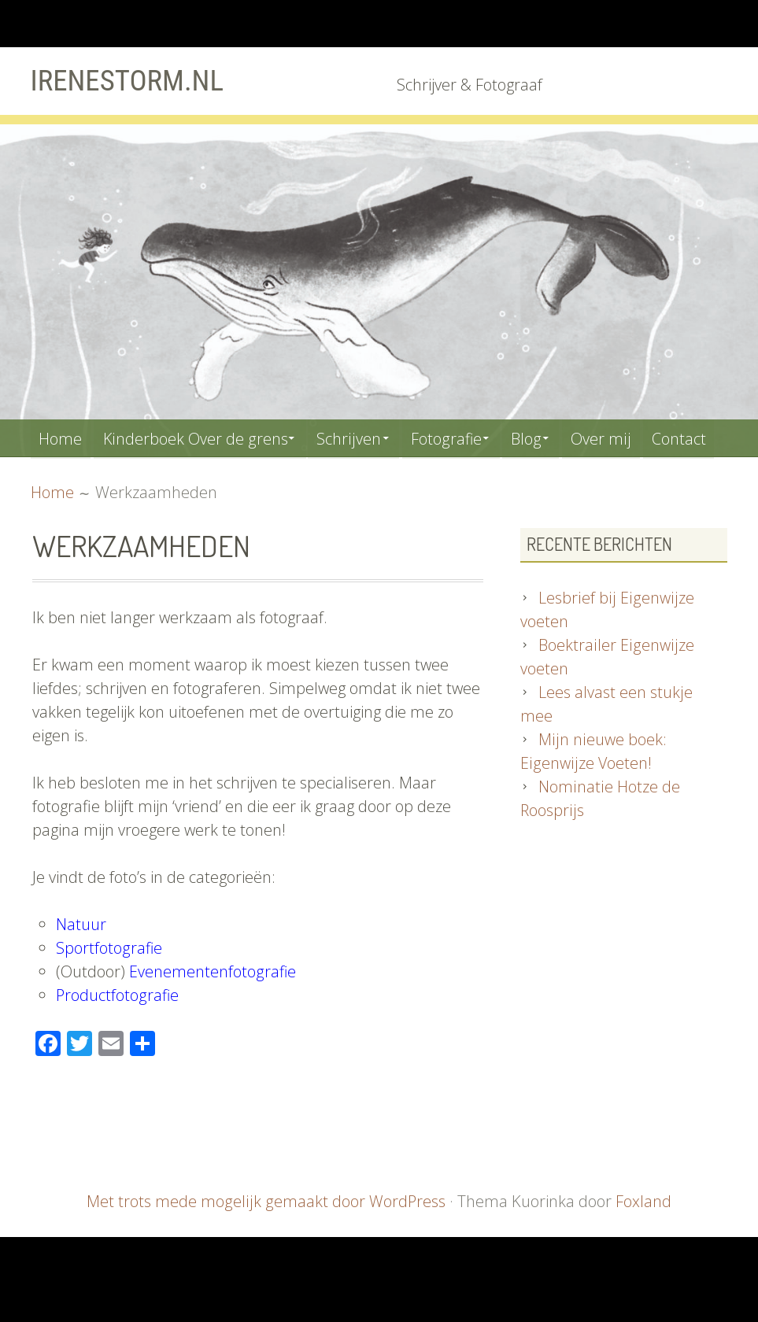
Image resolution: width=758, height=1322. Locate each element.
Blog (541, 437)
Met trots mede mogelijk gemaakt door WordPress (266, 1239)
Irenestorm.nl (130, 80)
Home (61, 437)
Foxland (643, 1239)
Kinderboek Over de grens (198, 437)
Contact (67, 475)
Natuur (81, 962)
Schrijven (355, 437)
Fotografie (456, 437)
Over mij (619, 437)
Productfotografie (117, 1032)
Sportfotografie (109, 985)
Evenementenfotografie (212, 1009)
